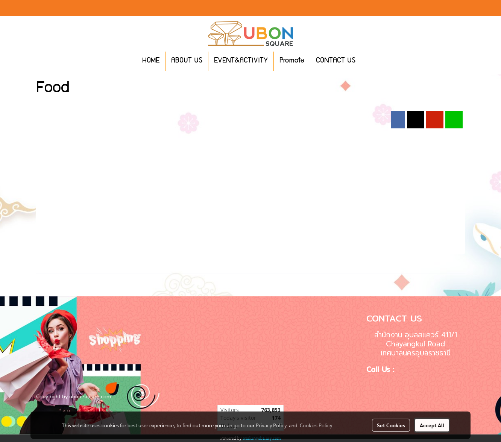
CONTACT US (335, 61)
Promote (291, 61)
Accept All (432, 425)
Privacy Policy (271, 425)
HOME (150, 61)
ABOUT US (186, 61)
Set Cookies (391, 425)
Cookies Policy (316, 425)
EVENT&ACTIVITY (241, 61)
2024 (141, 107)
